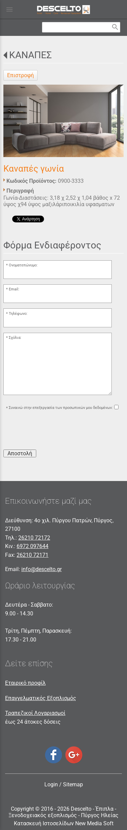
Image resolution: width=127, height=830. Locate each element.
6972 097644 (32, 546)
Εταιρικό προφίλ (25, 683)
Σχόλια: (15, 337)
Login (51, 784)
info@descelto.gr (41, 569)
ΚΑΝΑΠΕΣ (30, 55)
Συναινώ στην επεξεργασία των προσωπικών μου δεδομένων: (61, 408)
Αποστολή (19, 453)
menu (9, 9)
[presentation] (54, 431)
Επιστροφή (20, 75)
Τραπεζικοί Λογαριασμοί (35, 713)
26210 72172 (34, 537)
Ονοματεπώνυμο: (23, 265)
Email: (14, 289)
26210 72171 (32, 555)
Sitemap (73, 784)
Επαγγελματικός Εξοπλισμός (40, 698)
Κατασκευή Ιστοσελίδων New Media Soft (63, 823)
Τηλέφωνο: (18, 313)
